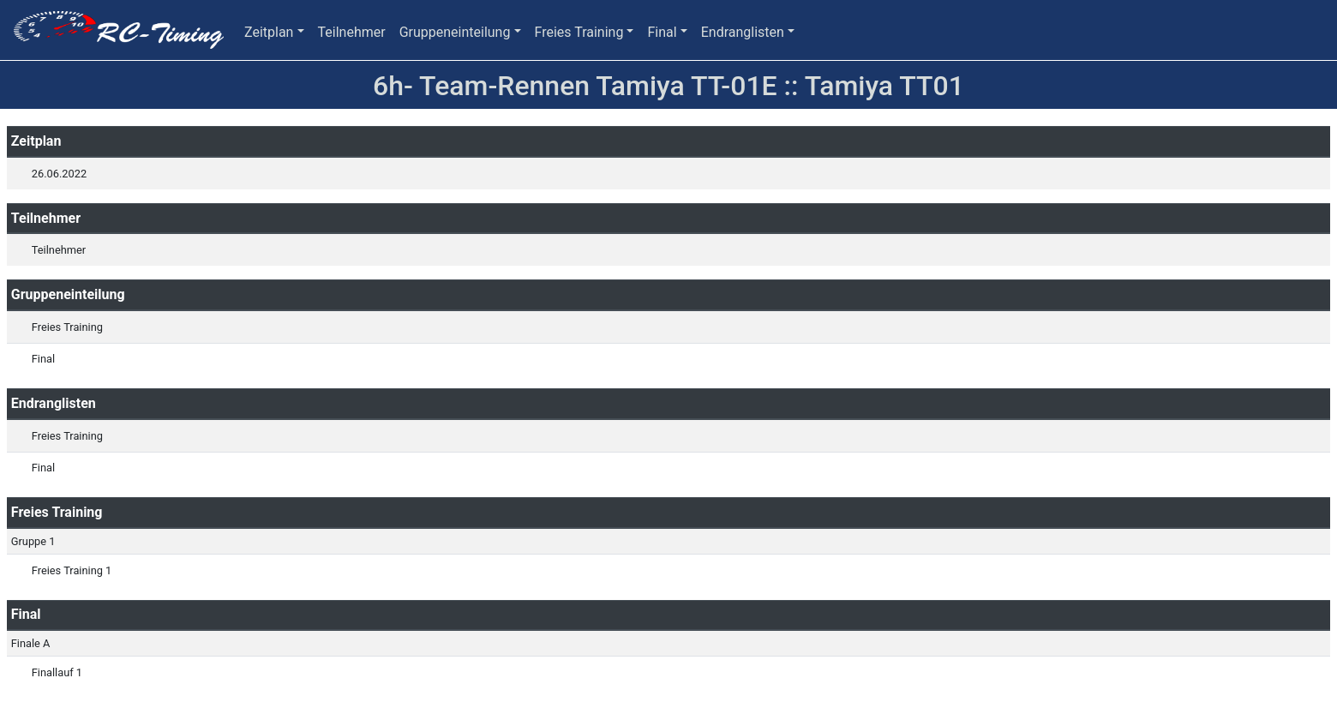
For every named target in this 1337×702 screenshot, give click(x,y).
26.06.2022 (59, 173)
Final (661, 32)
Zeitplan (268, 32)
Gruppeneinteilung (455, 32)
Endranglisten (742, 32)
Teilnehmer (352, 32)
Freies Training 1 (71, 570)
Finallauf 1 (57, 672)
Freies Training (579, 32)
